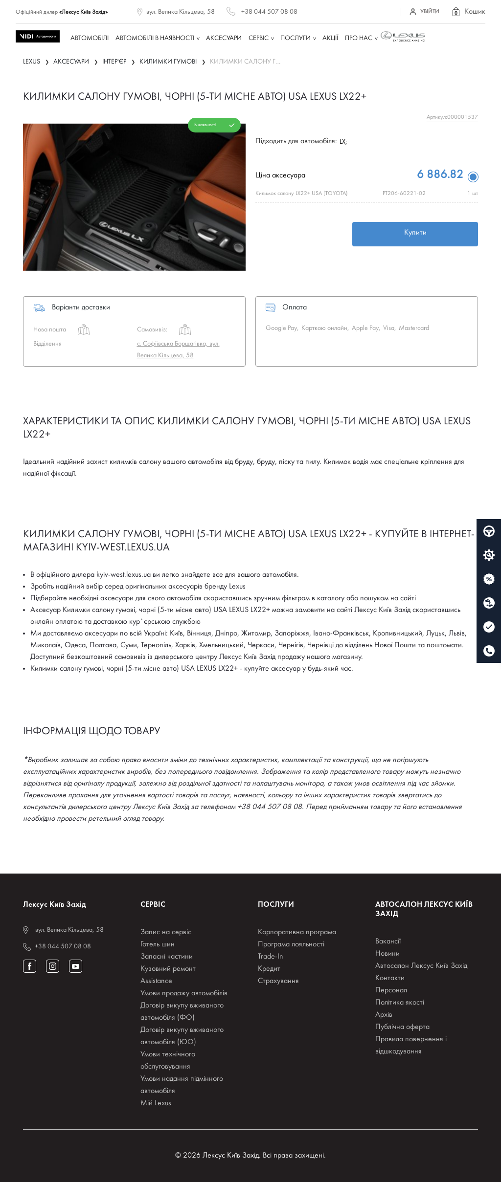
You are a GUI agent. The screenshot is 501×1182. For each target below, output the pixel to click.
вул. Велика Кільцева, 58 (180, 12)
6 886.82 (440, 175)
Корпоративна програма (297, 932)
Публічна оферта (402, 1027)
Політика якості (399, 1003)
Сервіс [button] (259, 38)
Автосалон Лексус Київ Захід (421, 966)
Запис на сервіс (165, 932)
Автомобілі (89, 38)
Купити (415, 233)
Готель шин (157, 944)
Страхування (278, 981)
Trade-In (270, 957)
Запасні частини (166, 957)
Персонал (391, 990)
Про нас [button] (358, 38)
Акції (330, 38)
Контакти (390, 978)
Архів (383, 1015)
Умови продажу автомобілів (184, 993)
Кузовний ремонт (168, 969)
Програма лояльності (291, 944)
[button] (468, 12)
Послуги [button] (295, 38)
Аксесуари (224, 38)
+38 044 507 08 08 (269, 12)
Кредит (269, 969)
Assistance (156, 981)
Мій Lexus (155, 1103)
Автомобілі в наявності (154, 38)
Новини (387, 954)
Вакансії (388, 941)
